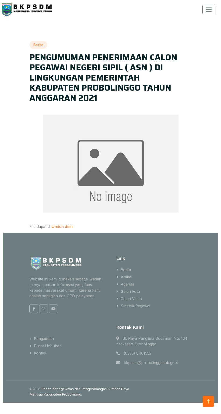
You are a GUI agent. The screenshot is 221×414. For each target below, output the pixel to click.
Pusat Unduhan (48, 345)
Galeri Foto (130, 291)
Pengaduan (44, 338)
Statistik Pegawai (135, 306)
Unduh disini (62, 226)
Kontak (40, 353)
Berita (126, 269)
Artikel (126, 277)
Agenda (127, 284)
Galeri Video (131, 298)
